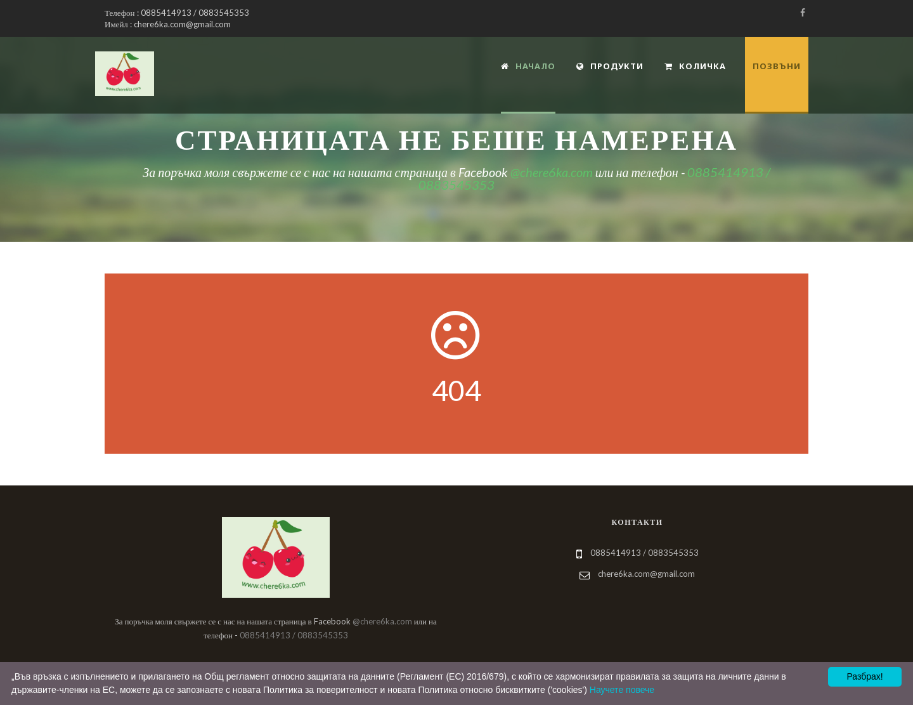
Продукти (610, 66)
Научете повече (622, 690)
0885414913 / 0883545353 (294, 635)
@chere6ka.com (551, 172)
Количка (695, 66)
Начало (528, 66)
